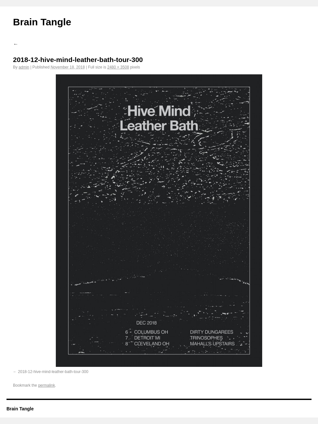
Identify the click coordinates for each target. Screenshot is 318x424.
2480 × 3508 (118, 67)
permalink (46, 385)
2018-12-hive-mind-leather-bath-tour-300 (53, 371)
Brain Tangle (42, 22)
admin (23, 67)
